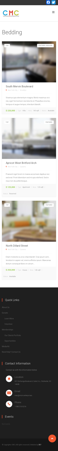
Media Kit (5, 346)
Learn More (9, 319)
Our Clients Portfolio (13, 335)
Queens (23, 167)
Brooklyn (23, 90)
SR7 (39, 445)
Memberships (7, 330)
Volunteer (9, 324)
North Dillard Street (17, 245)
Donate (5, 313)
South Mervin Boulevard (19, 86)
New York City (12, 90)
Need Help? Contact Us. (11, 352)
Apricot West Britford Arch (21, 162)
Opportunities (10, 341)
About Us (5, 307)
